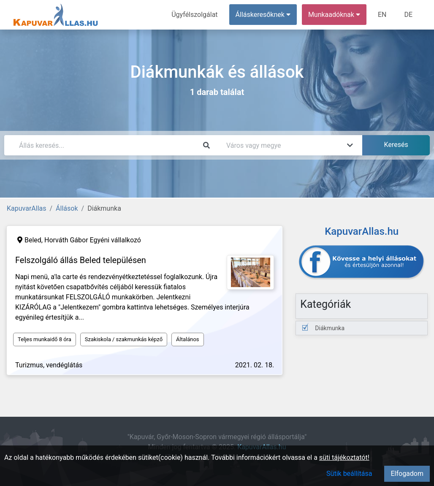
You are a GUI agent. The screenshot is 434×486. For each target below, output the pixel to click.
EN (382, 15)
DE (408, 15)
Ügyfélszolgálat (194, 15)
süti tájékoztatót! (344, 457)
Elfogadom (407, 474)
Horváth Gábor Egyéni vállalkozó (92, 240)
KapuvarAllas (26, 208)
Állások (67, 208)
